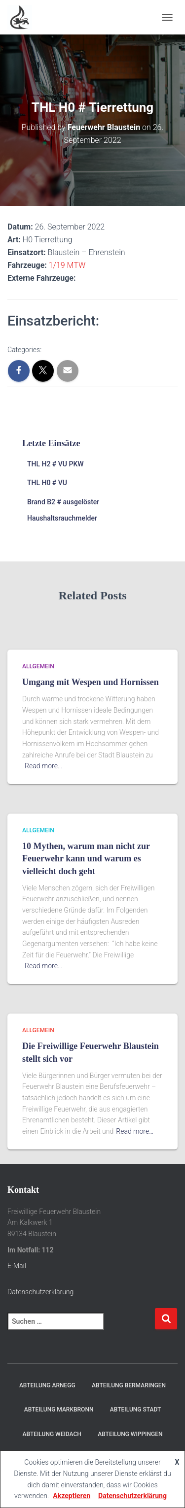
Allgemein (38, 666)
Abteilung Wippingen (130, 1434)
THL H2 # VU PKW (55, 464)
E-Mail (16, 1266)
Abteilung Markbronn (59, 1409)
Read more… (43, 766)
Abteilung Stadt (135, 1409)
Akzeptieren (71, 1496)
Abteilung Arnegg (47, 1385)
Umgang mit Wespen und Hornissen (90, 682)
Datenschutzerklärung (40, 1292)
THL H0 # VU (47, 483)
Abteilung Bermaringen (129, 1385)
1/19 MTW (67, 265)
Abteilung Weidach (52, 1434)
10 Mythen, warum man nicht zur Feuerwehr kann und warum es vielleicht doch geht (86, 858)
